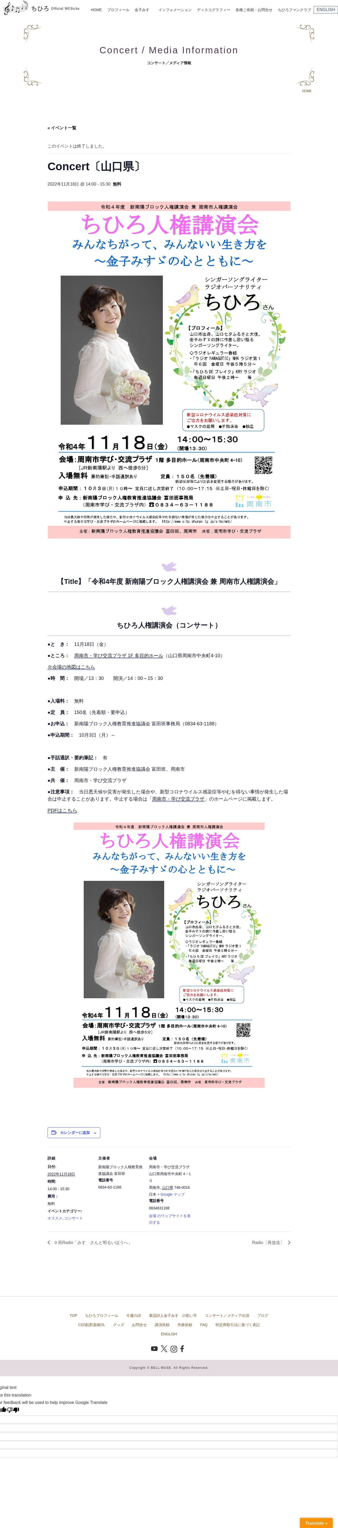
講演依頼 (162, 1325)
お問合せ (139, 1325)
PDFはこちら (62, 810)
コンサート (73, 1218)
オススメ (55, 1218)
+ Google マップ (171, 1194)
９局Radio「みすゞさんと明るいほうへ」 (92, 1242)
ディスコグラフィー (213, 10)
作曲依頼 (184, 1325)
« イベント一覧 (62, 128)
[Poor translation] (13, 1410)
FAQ (204, 1325)
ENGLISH (326, 9)
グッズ (118, 1325)
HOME (96, 10)
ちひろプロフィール (101, 1315)
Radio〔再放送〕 (268, 1242)
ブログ (262, 1315)
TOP (73, 1315)
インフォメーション (175, 10)
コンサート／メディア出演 (227, 1315)
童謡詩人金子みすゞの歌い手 (173, 1315)
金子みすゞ (144, 10)
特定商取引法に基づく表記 (237, 1325)
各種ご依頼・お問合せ (254, 10)
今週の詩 (133, 1315)
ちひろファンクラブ (294, 10)
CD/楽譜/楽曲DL (91, 1325)
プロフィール (118, 10)
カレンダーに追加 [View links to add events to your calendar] (75, 1132)
